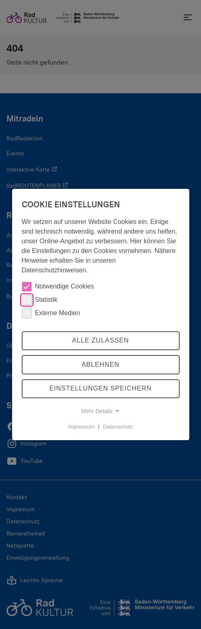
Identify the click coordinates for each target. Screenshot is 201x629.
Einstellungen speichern (100, 388)
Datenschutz (118, 426)
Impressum (81, 426)
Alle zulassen (100, 340)
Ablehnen (100, 364)
